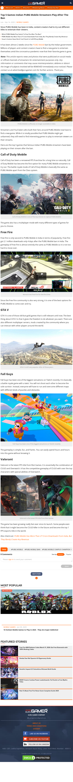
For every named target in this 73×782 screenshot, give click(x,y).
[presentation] (9, 549)
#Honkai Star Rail (52, 8)
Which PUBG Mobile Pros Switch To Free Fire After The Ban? (21, 34)
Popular (68, 554)
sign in (11, 559)
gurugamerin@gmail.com (37, 718)
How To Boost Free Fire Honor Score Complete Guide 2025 (39, 691)
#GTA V (17, 8)
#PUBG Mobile (17, 549)
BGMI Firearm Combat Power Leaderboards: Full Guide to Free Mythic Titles (43, 681)
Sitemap (36, 729)
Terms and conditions (36, 726)
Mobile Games (23, 22)
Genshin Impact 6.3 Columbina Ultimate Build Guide (37, 669)
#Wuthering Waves (38, 8)
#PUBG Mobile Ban (32, 549)
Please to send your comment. (17, 559)
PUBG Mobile (38, 44)
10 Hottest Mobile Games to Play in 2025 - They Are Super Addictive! (30, 630)
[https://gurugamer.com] (36, 711)
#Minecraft (9, 8)
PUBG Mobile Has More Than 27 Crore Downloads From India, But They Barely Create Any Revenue (35, 37)
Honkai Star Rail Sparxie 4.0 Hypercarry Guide (35, 658)
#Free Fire (26, 8)
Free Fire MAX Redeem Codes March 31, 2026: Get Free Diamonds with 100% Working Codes (43, 648)
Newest (60, 554)
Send (67, 566)
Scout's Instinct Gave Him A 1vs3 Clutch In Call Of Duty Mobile (22, 39)
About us (37, 723)
